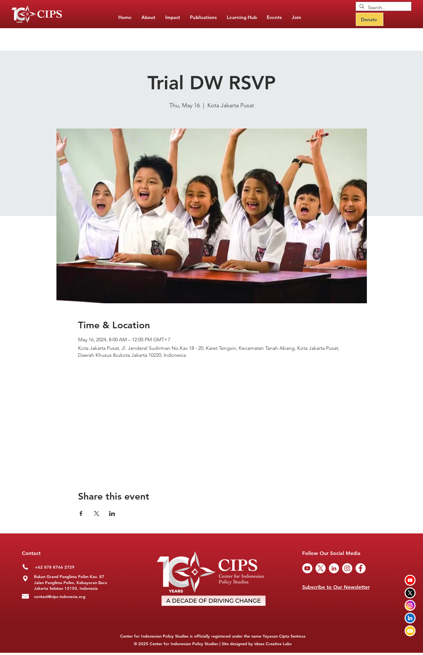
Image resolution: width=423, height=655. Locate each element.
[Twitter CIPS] (410, 592)
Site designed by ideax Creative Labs (257, 643)
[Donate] (369, 19)
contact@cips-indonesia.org (59, 596)
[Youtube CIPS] (410, 580)
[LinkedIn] (334, 568)
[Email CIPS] (410, 630)
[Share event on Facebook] (81, 513)
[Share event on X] (97, 513)
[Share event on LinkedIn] (112, 513)
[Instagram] (347, 568)
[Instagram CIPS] (410, 605)
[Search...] (383, 7)
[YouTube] (307, 568)
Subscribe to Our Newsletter (336, 587)
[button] (203, 17)
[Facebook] (360, 568)
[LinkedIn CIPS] (410, 618)
